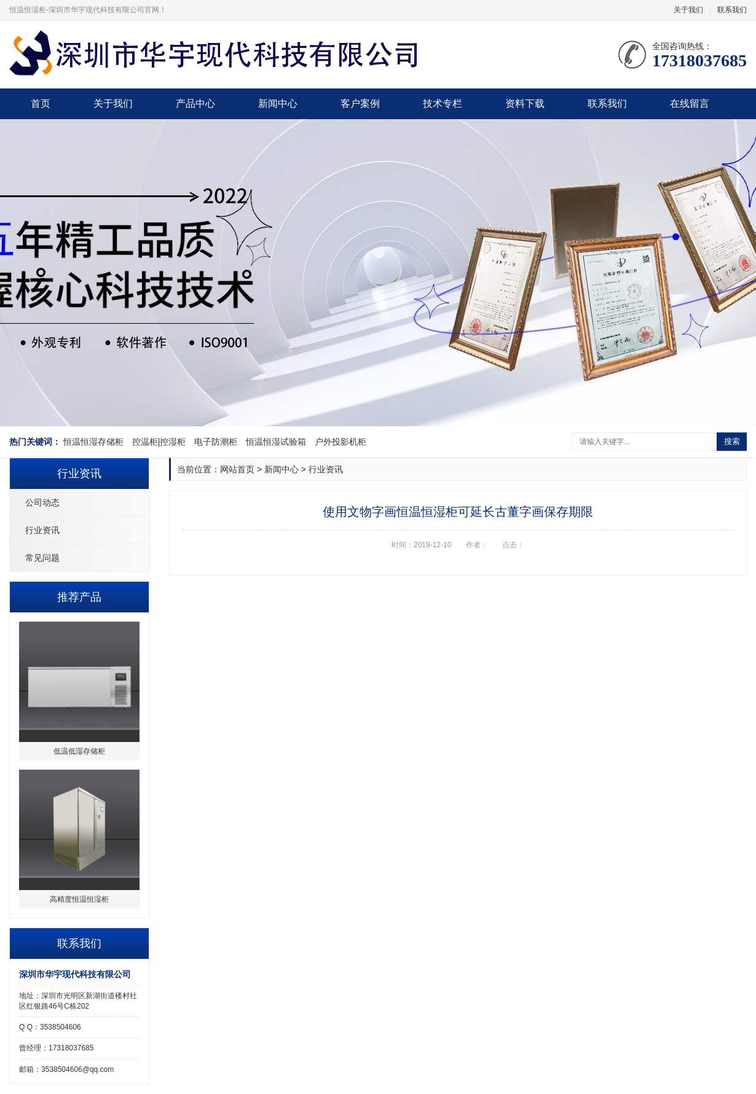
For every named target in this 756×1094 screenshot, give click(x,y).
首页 (40, 103)
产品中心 (195, 103)
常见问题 (42, 558)
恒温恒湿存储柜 (93, 442)
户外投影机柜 (340, 442)
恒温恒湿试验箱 (276, 442)
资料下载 (525, 103)
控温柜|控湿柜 (159, 442)
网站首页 (237, 469)
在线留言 (689, 103)
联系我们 (732, 10)
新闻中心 (277, 103)
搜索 (732, 441)
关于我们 (688, 10)
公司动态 (42, 502)
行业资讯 (42, 530)
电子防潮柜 (215, 442)
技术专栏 (442, 103)
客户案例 (360, 103)
